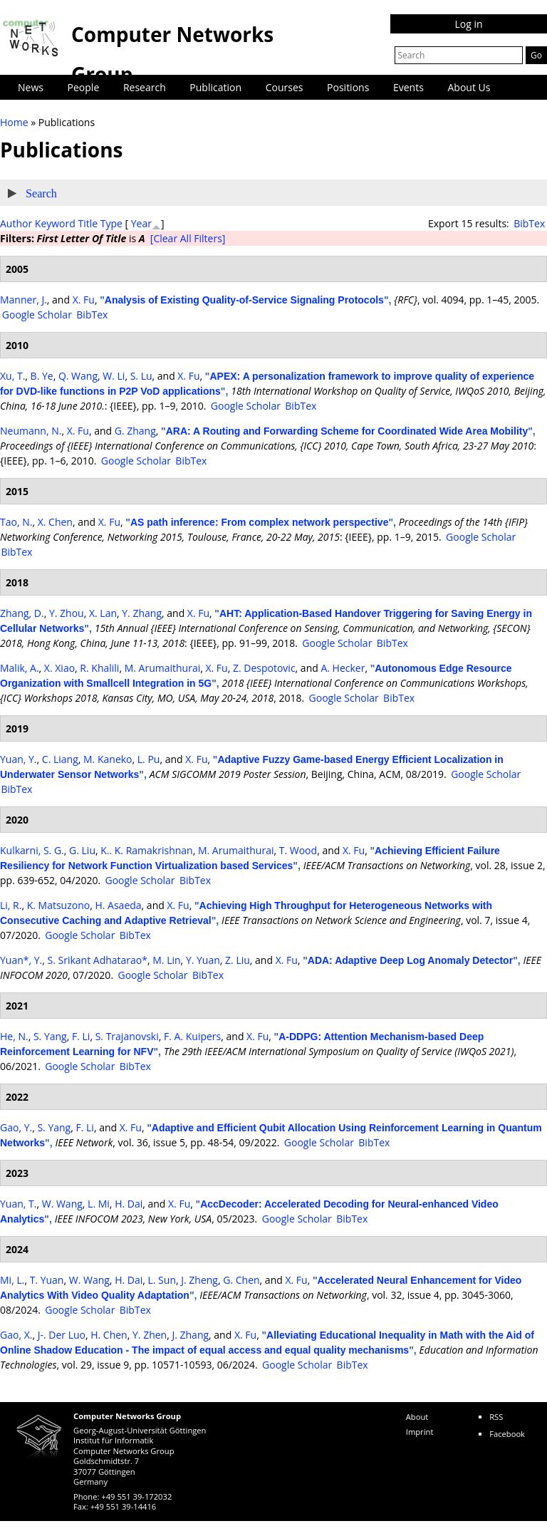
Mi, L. (12, 1280)
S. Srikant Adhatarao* (97, 960)
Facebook (507, 1433)
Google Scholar (37, 314)
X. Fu (84, 299)
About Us (469, 87)
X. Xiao (59, 668)
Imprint (420, 1431)
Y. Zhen (149, 1334)
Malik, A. (19, 668)
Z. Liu (237, 960)
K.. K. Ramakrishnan (146, 850)
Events (408, 87)
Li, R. (10, 905)
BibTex (529, 223)
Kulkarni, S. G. (32, 850)
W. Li (114, 376)
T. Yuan (47, 1280)
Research (144, 87)
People (84, 87)
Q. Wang (78, 376)
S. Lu (141, 376)
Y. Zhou (66, 613)
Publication (215, 87)
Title (88, 223)
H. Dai (128, 1203)
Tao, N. (16, 522)
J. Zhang (190, 1334)
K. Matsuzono (58, 905)
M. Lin (166, 960)
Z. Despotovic (264, 668)
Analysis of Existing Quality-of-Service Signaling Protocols (244, 300)
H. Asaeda (118, 905)
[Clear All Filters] (188, 238)
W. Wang (62, 1203)
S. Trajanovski (127, 1036)
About (417, 1416)
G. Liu (82, 850)
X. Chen (55, 522)
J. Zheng (199, 1280)
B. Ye (42, 376)
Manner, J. (23, 299)
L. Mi (99, 1203)
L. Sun (162, 1280)
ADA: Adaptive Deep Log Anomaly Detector (410, 960)
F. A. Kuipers (192, 1036)
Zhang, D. (22, 613)
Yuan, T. (18, 1203)
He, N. (14, 1036)
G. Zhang (135, 430)
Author (16, 223)
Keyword (55, 223)
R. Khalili (99, 668)
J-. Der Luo (61, 1334)
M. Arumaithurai (163, 668)
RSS (496, 1416)
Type (111, 223)
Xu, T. (12, 376)
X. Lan (103, 613)
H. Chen (108, 1334)
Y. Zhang (142, 613)
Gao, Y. (16, 1127)
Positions (348, 87)
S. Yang (50, 1036)
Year (141, 223)
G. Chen (241, 1280)
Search (41, 193)
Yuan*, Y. (21, 960)
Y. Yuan (203, 960)
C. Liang (60, 759)
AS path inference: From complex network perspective (259, 522)
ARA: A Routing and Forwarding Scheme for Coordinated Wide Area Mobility (347, 431)
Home (14, 122)
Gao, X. (16, 1334)
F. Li (81, 1036)
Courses (284, 87)
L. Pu (148, 759)
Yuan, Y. (18, 759)
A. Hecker (343, 668)
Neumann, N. (30, 430)
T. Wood (298, 850)
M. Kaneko (107, 759)
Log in (468, 24)
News (30, 87)
